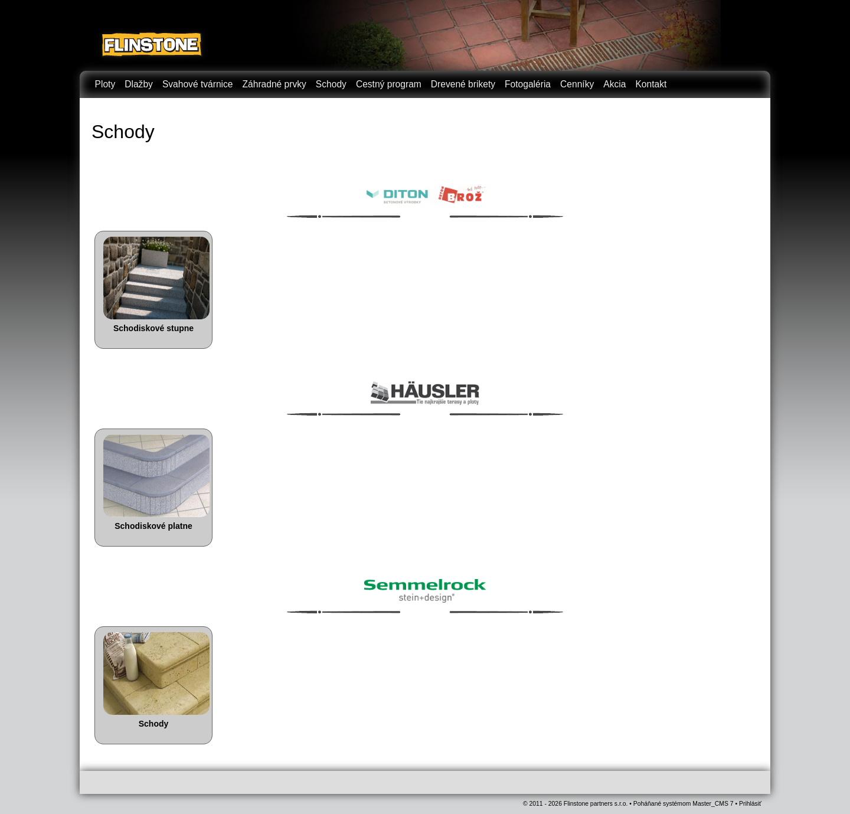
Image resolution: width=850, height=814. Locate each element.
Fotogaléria (528, 84)
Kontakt (650, 84)
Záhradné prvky (274, 84)
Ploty (105, 84)
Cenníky (577, 84)
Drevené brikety (463, 84)
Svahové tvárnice (197, 84)
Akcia (614, 84)
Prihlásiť (750, 803)
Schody (331, 84)
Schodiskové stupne (153, 328)
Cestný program (388, 84)
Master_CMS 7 (712, 803)
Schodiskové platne (153, 526)
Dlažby (139, 84)
